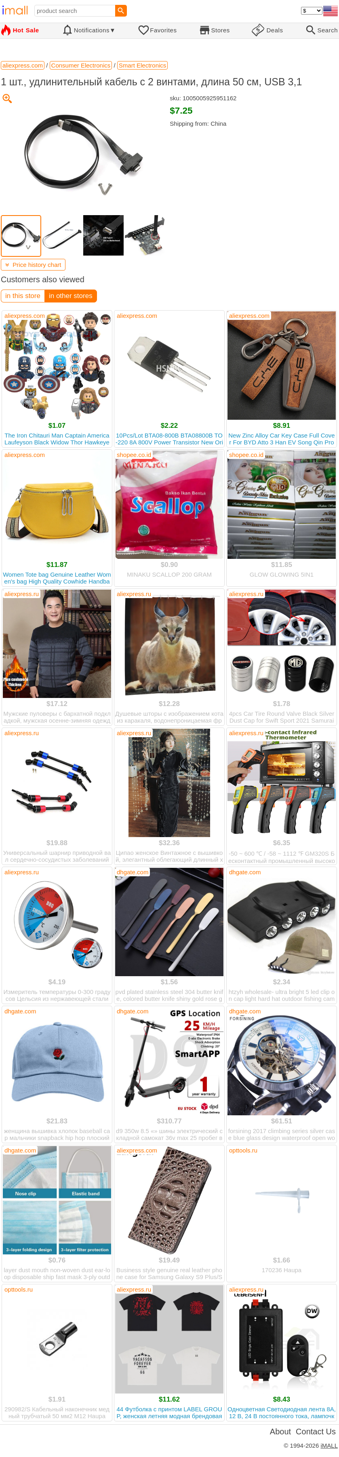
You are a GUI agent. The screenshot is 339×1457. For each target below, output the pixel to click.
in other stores (71, 296)
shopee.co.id (134, 454)
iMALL (329, 1445)
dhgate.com (132, 872)
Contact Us (316, 1431)
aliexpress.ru (21, 593)
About (280, 1431)
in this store (22, 296)
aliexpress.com (24, 315)
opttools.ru (243, 1150)
